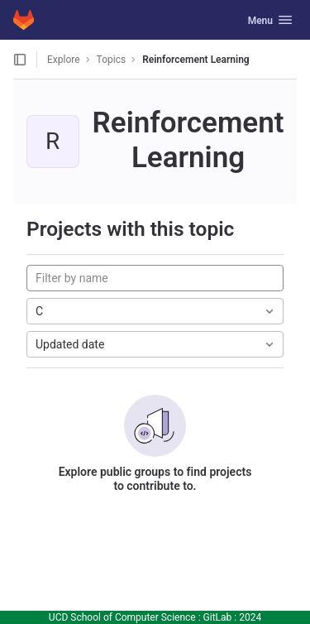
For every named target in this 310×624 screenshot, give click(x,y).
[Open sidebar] (20, 59)
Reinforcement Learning (196, 59)
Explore (63, 59)
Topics (111, 59)
